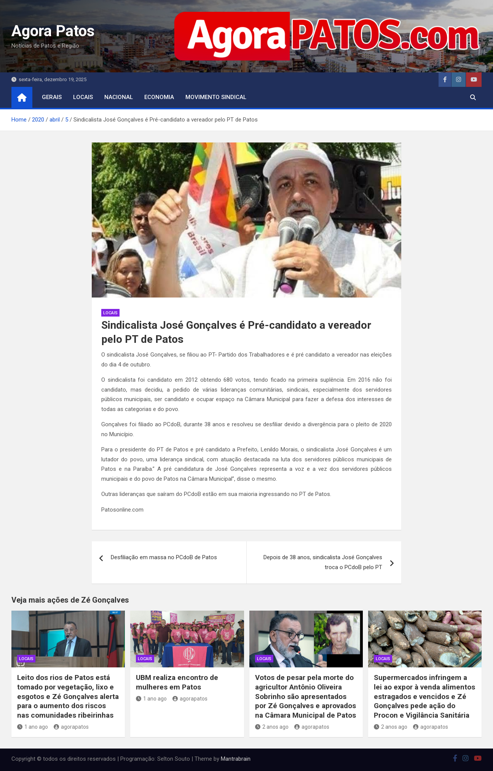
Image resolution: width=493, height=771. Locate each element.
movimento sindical (215, 97)
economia (159, 97)
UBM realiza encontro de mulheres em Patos (177, 682)
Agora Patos (53, 31)
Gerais (52, 97)
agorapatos (71, 727)
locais (83, 97)
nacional (118, 97)
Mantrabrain (235, 758)
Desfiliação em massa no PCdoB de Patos (164, 557)
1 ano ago (32, 727)
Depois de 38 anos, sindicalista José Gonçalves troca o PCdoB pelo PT (322, 562)
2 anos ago (272, 727)
